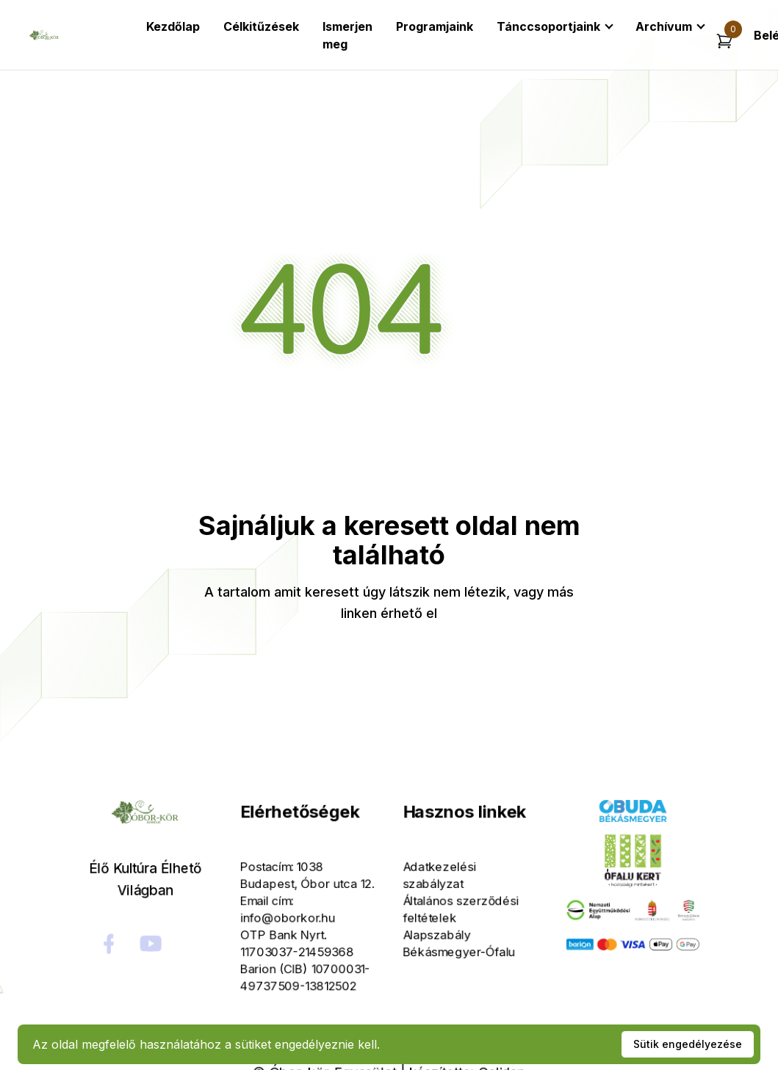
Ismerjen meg (347, 35)
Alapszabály (429, 930)
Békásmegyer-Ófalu (448, 944)
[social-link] (150, 938)
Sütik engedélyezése (687, 1044)
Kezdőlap (173, 26)
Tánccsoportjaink (548, 26)
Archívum (663, 26)
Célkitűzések (261, 26)
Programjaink (434, 26)
